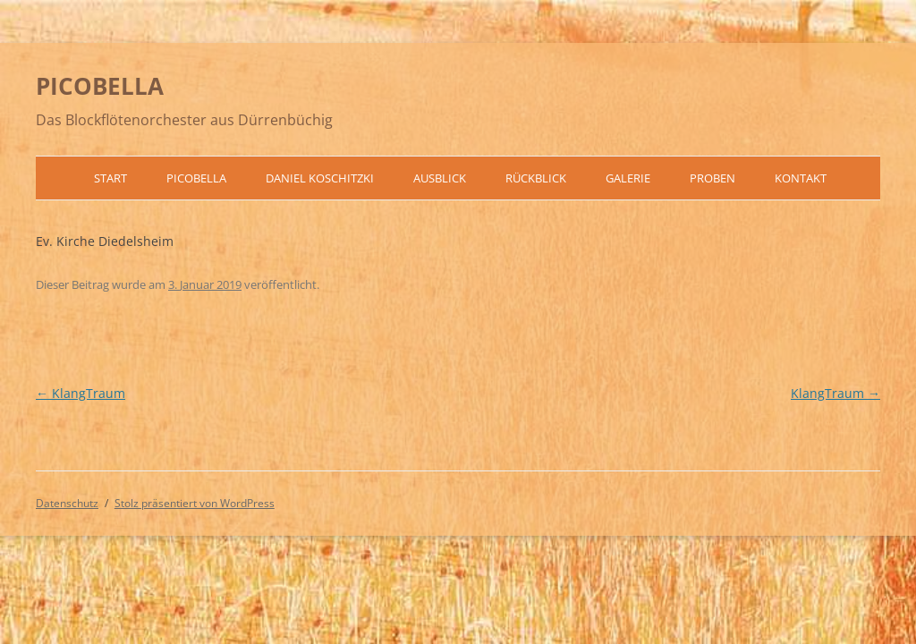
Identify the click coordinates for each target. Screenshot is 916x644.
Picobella (196, 178)
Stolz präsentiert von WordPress (194, 503)
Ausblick (439, 178)
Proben (712, 178)
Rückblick (535, 178)
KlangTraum (80, 393)
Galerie (628, 178)
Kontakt (801, 178)
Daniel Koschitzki (320, 178)
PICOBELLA (100, 86)
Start (110, 178)
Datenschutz (67, 503)
